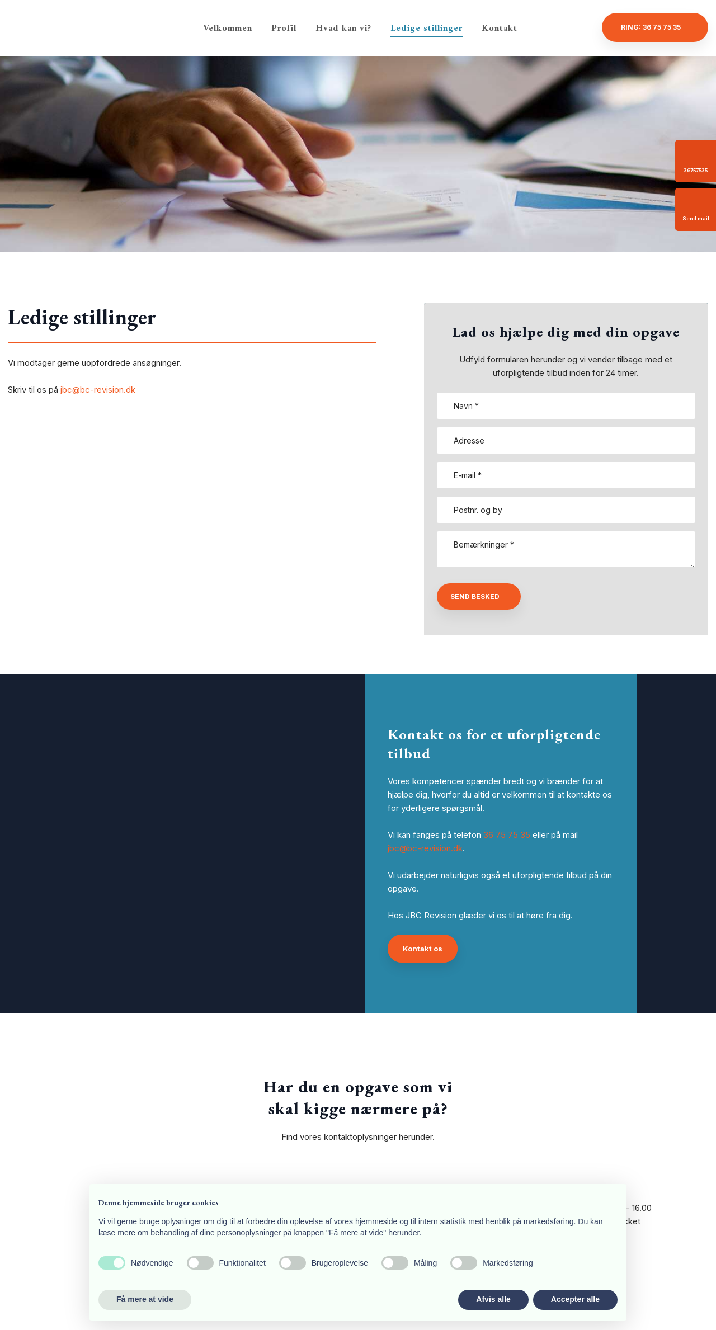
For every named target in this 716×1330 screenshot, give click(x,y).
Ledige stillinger (426, 28)
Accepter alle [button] (575, 1299)
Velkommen (227, 28)
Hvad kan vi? (343, 28)
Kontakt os (422, 948)
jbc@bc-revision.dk (97, 389)
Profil (283, 28)
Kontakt (499, 28)
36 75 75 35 (506, 834)
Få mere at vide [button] (144, 1299)
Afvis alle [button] (493, 1299)
